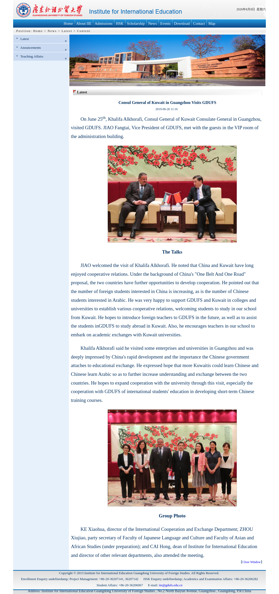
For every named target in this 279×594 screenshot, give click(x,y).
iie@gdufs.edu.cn (170, 585)
